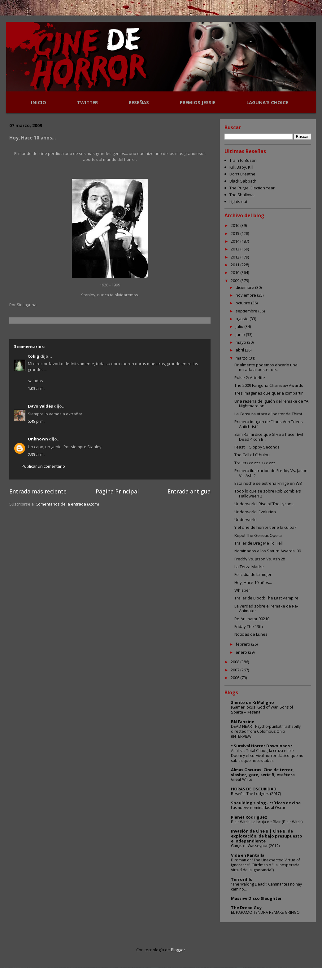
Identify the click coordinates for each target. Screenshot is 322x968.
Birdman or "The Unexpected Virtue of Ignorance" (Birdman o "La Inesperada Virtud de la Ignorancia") (265, 865)
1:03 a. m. (36, 388)
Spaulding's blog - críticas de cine (266, 803)
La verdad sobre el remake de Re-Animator (266, 608)
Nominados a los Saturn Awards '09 (267, 551)
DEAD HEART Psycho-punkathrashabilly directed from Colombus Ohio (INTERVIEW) (266, 731)
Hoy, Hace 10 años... (253, 582)
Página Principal (117, 491)
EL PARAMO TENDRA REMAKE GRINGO (265, 912)
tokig (33, 356)
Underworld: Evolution (255, 512)
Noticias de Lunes (251, 634)
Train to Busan (243, 160)
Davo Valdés (40, 406)
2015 (235, 233)
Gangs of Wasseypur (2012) (255, 845)
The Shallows (242, 194)
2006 (235, 677)
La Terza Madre (249, 566)
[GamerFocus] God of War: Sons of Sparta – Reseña (262, 710)
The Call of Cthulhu (252, 454)
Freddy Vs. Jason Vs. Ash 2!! (259, 559)
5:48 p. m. (36, 421)
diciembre (245, 287)
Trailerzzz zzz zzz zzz (254, 463)
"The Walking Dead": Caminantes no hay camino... (266, 887)
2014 (235, 241)
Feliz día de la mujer (253, 574)
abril (240, 350)
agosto (243, 318)
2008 (235, 662)
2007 (235, 670)
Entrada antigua (189, 491)
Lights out (238, 201)
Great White (241, 779)
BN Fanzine (242, 721)
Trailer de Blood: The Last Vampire (266, 598)
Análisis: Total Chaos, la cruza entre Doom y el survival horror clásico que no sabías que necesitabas (267, 755)
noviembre (246, 295)
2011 (235, 264)
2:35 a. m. (36, 454)
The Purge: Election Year (252, 188)
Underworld (245, 519)
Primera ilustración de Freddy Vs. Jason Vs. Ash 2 (270, 473)
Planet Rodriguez (249, 817)
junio (241, 334)
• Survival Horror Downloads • (262, 746)
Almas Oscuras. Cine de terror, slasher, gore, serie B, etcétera (263, 772)
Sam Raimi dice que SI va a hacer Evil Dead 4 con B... (268, 436)
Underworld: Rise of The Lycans (264, 503)
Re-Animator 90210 (251, 618)
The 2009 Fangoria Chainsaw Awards (268, 385)
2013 (235, 249)
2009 (235, 280)
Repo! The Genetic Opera (258, 535)
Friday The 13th (248, 626)
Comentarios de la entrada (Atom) (67, 504)
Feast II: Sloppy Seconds (257, 447)
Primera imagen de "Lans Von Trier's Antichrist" (268, 424)
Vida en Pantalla (247, 855)
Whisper (242, 590)
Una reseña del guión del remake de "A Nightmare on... (271, 403)
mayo (241, 342)
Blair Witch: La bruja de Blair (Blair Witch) (266, 821)
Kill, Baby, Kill (241, 167)
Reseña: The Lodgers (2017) (256, 793)
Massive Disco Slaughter (256, 898)
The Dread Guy (246, 907)
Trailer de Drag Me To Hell (258, 543)
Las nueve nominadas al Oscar (258, 807)
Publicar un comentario (43, 466)
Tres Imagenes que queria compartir (268, 393)
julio (240, 326)
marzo (242, 358)
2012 (235, 257)
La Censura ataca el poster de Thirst (268, 414)
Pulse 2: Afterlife (249, 377)
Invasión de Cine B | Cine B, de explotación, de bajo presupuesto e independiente (266, 836)
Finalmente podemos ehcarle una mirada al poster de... (266, 367)
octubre (243, 303)
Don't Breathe (242, 174)
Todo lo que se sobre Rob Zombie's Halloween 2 (267, 493)
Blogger (178, 950)
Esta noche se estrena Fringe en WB (268, 483)
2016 (235, 225)
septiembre (247, 311)
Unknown (38, 439)
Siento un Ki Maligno (252, 702)
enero (242, 652)
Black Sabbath (242, 181)
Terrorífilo (242, 879)
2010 (235, 272)
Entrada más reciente (38, 491)
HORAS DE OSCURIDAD (253, 789)
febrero (243, 644)
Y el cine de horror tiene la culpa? (265, 527)
